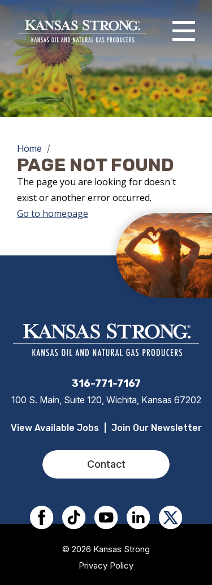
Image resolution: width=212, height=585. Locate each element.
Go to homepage (52, 213)
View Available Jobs (55, 427)
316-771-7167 (106, 383)
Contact (106, 464)
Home (29, 148)
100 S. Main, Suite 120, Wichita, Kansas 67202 (106, 399)
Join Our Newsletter (156, 427)
